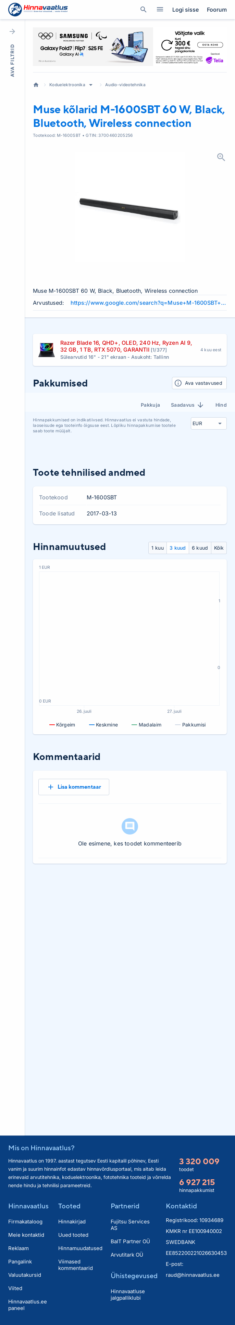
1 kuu (157, 548)
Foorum (217, 9)
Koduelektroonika (67, 84)
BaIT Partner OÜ (130, 1241)
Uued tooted (73, 1235)
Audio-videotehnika (125, 84)
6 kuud (200, 548)
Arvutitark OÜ (127, 1254)
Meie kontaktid (26, 1235)
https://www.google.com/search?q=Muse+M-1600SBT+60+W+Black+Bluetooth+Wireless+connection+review (149, 302)
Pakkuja (150, 405)
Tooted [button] (69, 1206)
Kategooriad (157, 9)
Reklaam (18, 1248)
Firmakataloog (25, 1221)
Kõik (219, 548)
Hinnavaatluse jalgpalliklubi (128, 1294)
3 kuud (178, 548)
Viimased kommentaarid (75, 1264)
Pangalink (20, 1261)
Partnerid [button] (125, 1206)
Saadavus (188, 405)
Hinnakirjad (72, 1221)
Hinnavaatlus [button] (28, 1206)
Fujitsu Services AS (130, 1224)
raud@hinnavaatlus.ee (193, 1275)
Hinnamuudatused (80, 1248)
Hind (221, 405)
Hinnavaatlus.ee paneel (27, 1304)
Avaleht (36, 85)
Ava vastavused (198, 383)
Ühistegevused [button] (134, 1276)
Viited (15, 1288)
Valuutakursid (24, 1275)
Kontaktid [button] (181, 1206)
